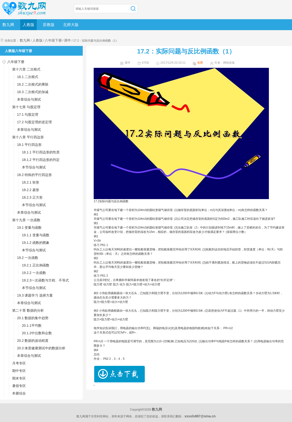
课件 (67, 40)
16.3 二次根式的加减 (32, 92)
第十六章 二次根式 (26, 69)
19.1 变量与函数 (29, 227)
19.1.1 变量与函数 (35, 235)
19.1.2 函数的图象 (35, 243)
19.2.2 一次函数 (34, 273)
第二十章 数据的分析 (28, 310)
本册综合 (19, 393)
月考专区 (19, 363)
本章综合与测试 (29, 99)
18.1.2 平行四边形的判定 (41, 160)
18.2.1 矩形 (30, 182)
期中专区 (19, 371)
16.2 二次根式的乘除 (32, 84)
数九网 (8, 25)
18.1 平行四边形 (29, 145)
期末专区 (19, 378)
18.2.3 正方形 (32, 197)
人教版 (28, 25)
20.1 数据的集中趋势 (32, 318)
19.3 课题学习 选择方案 (35, 295)
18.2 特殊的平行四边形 (34, 175)
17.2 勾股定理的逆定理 (34, 122)
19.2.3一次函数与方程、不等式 (45, 280)
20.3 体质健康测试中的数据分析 (41, 348)
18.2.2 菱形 (30, 190)
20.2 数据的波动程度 (32, 341)
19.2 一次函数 (27, 258)
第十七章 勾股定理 (26, 107)
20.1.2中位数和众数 (37, 333)
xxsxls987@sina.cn (200, 416)
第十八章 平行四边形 (28, 137)
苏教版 (49, 25)
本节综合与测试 (34, 167)
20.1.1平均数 (32, 325)
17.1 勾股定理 (27, 114)
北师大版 (71, 25)
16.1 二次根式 (27, 77)
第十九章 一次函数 (26, 220)
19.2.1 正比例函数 (35, 265)
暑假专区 (19, 386)
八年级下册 (53, 40)
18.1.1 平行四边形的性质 (41, 152)
